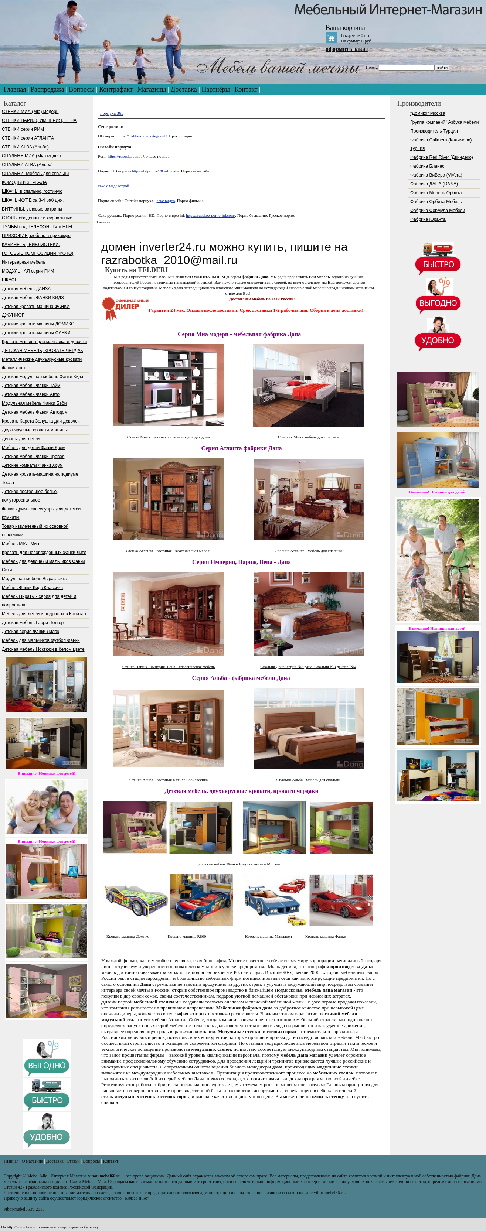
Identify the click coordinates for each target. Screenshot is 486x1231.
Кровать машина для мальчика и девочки (44, 341)
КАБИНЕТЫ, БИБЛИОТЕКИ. (31, 244)
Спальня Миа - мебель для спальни (308, 437)
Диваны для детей (21, 438)
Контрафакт (116, 89)
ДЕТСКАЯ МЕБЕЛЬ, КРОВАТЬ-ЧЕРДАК (42, 350)
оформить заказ (347, 49)
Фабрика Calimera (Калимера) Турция (441, 144)
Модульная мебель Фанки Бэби (34, 403)
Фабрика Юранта (428, 219)
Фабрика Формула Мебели (437, 210)
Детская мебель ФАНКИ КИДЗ (33, 297)
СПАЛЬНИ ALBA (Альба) (27, 164)
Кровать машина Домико (128, 936)
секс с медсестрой (113, 186)
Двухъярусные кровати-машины (35, 429)
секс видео (166, 200)
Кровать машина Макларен (268, 936)
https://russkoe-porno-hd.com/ (210, 215)
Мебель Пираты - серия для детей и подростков (39, 601)
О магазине (32, 1161)
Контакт (245, 89)
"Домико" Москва (427, 113)
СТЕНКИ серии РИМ (23, 129)
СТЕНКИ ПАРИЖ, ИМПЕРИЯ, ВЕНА (39, 120)
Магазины (151, 89)
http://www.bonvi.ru (23, 1227)
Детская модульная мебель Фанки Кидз (42, 376)
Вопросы (81, 89)
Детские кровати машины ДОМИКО (38, 323)
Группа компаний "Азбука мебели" (445, 122)
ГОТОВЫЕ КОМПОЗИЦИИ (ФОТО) (37, 253)
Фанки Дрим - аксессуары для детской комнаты (41, 513)
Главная (15, 89)
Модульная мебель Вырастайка (34, 578)
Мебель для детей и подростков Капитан (44, 613)
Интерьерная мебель (23, 262)
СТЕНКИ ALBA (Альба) (25, 147)
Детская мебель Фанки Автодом (35, 412)
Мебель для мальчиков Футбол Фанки (41, 640)
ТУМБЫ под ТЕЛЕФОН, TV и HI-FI (37, 226)
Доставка (184, 89)
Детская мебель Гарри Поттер (33, 622)
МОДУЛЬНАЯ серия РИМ (28, 271)
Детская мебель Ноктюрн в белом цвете (43, 649)
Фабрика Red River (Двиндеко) (441, 157)
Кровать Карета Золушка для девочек (40, 421)
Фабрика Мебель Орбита (436, 192)
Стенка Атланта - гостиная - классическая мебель (168, 550)
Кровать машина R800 (186, 936)
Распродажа (47, 89)
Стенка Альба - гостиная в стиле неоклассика (168, 779)
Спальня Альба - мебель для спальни (308, 779)
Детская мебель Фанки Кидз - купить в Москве (239, 864)
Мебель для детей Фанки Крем (33, 447)
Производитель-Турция (434, 131)
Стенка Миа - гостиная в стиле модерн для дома (168, 437)
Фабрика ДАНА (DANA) (434, 184)
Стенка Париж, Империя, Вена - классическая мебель (168, 666)
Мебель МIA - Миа (20, 543)
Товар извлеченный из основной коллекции (35, 530)
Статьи (73, 1161)
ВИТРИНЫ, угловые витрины (32, 209)
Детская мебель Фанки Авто (31, 394)
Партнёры (215, 89)
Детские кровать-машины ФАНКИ (36, 332)
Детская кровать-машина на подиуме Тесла (40, 478)
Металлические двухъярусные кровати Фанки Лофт (42, 363)
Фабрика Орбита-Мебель (436, 201)
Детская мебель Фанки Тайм (31, 385)
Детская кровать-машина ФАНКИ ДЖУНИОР (36, 311)
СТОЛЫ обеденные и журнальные (37, 217)
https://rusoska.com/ (124, 156)
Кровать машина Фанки (325, 936)
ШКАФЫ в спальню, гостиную (32, 191)
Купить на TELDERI (136, 270)
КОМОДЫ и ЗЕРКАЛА (24, 182)
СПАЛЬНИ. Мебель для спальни (35, 173)
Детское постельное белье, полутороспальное (30, 496)
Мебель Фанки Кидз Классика (32, 587)
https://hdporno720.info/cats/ (155, 171)
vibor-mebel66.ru (19, 1209)
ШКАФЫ (10, 280)
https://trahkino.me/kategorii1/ (142, 136)
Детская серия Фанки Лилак (30, 631)
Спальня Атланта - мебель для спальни (308, 550)
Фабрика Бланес (427, 166)
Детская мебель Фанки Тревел (33, 456)
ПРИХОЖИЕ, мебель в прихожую (36, 235)
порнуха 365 (111, 113)
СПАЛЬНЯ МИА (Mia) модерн (32, 155)
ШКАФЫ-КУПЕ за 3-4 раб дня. (33, 200)
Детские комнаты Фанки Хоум (32, 465)
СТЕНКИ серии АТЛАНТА (28, 138)
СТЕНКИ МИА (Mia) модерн (30, 111)
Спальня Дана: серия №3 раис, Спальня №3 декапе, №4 (308, 666)
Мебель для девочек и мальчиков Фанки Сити (43, 565)
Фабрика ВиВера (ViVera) (436, 175)
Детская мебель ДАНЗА (26, 288)
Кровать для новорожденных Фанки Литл (44, 552)
